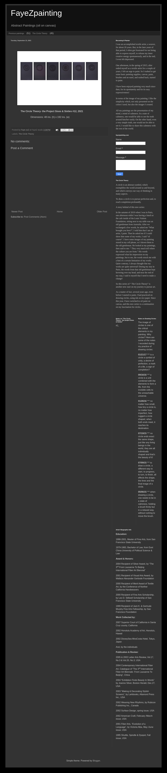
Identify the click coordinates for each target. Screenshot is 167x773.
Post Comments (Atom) (35, 217)
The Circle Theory (39, 33)
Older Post (102, 211)
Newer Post (17, 211)
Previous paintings (16, 33)
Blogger (96, 761)
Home (60, 211)
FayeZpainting (36, 12)
